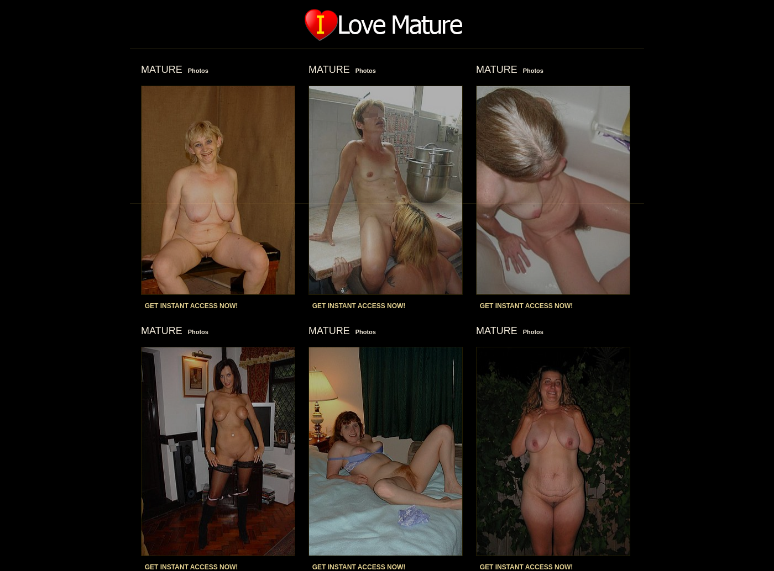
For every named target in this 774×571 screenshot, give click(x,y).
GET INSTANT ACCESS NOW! (191, 306)
